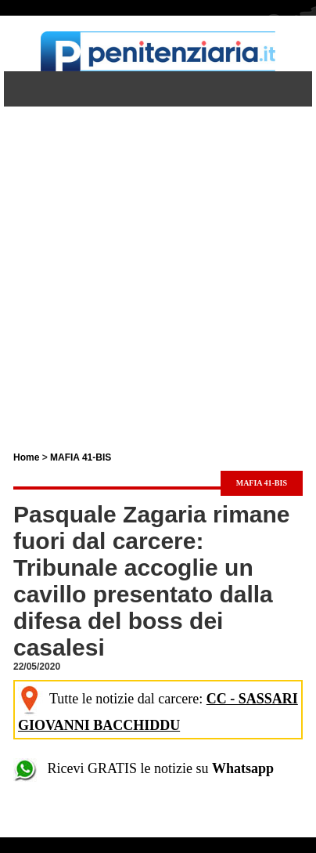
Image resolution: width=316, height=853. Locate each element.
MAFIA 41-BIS (80, 457)
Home (26, 457)
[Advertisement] (158, 265)
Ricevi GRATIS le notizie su (143, 768)
